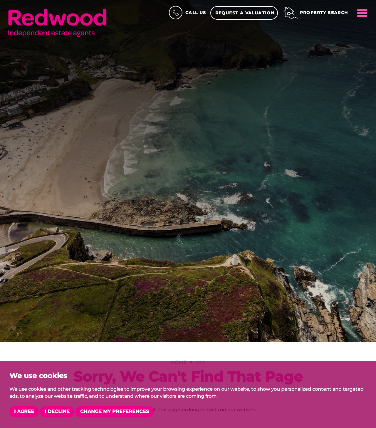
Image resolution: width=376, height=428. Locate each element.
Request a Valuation (245, 13)
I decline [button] (57, 411)
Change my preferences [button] (114, 411)
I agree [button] (24, 411)
